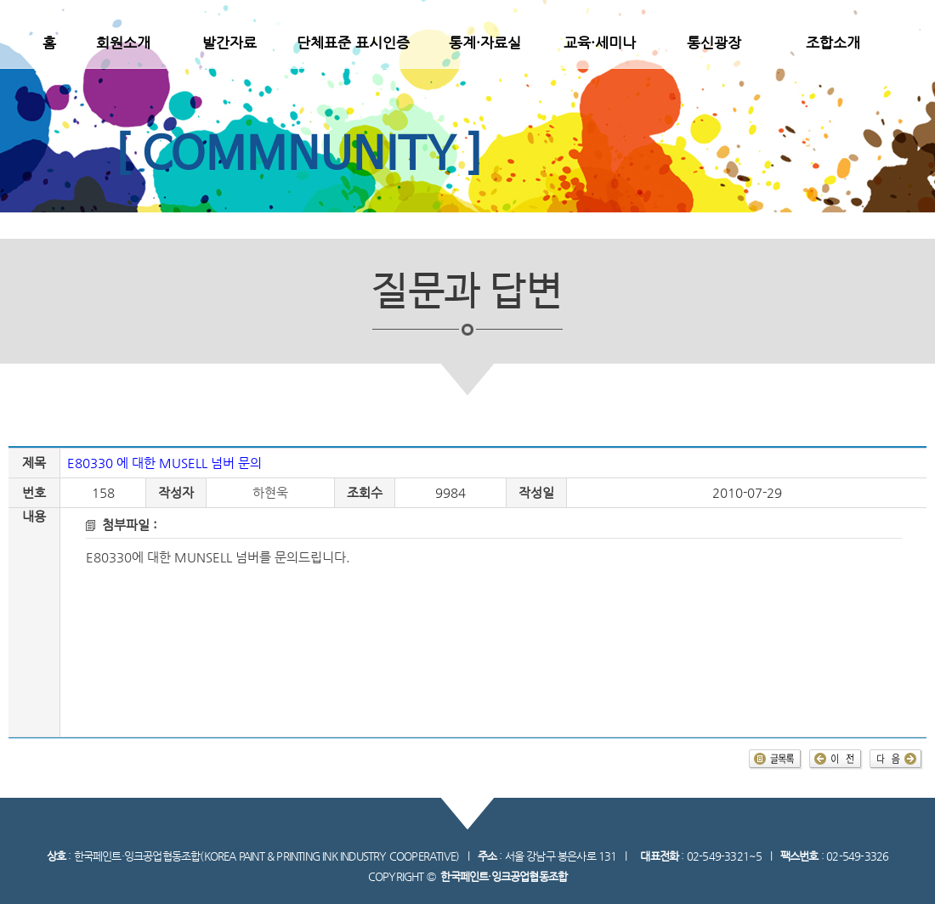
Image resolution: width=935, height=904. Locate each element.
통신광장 (714, 42)
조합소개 (833, 42)
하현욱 (270, 493)
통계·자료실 (485, 42)
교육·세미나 (600, 42)
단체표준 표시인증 (353, 42)
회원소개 (123, 42)
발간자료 (229, 42)
